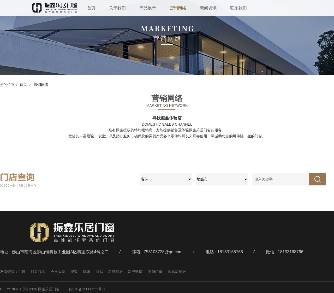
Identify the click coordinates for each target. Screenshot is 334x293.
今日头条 (58, 271)
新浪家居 (115, 271)
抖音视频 (38, 271)
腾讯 (86, 271)
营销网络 (41, 85)
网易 (99, 271)
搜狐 (74, 271)
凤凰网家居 (177, 271)
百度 (22, 271)
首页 (23, 85)
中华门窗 (155, 271)
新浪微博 (135, 271)
